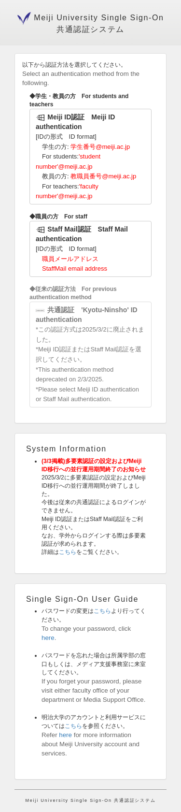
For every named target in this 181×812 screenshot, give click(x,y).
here (48, 637)
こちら (67, 552)
